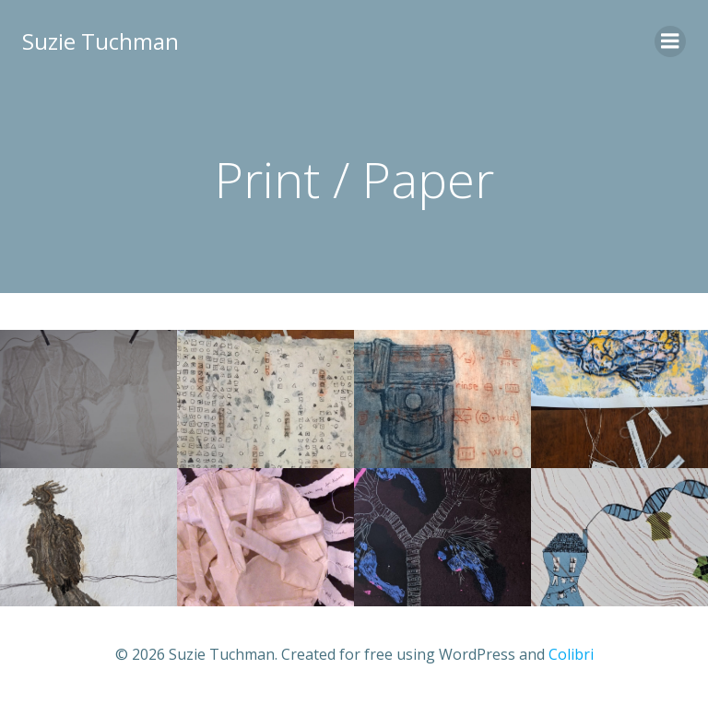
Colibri (571, 654)
